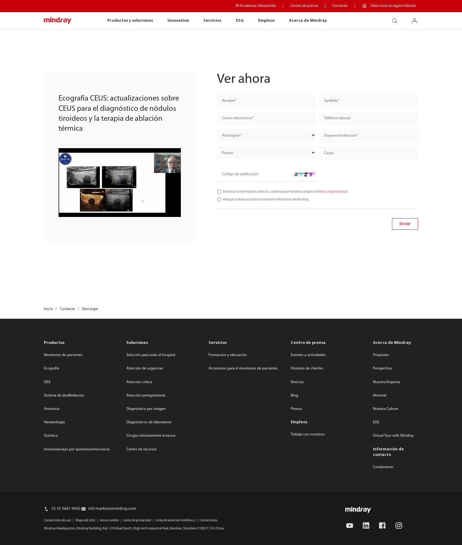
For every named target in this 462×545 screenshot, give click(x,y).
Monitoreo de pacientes (63, 355)
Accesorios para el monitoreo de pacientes (243, 368)
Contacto (339, 6)
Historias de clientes (307, 368)
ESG (240, 21)
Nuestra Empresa (386, 382)
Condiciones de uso (57, 520)
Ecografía (51, 368)
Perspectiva (382, 368)
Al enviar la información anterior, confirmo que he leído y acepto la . (285, 192)
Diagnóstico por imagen (146, 409)
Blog (294, 395)
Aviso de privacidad (137, 520)
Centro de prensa (304, 6)
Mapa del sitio (85, 520)
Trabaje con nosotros (308, 434)
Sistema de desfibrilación (64, 395)
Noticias (297, 382)
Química (51, 436)
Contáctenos (383, 467)
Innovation (178, 21)
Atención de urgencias (144, 368)
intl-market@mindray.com (112, 509)
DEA (47, 382)
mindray (58, 20)
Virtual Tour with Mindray (393, 436)
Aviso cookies (109, 520)
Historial (379, 395)
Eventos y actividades (308, 355)
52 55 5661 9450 (65, 509)
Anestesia (51, 409)
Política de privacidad (332, 192)
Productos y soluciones (130, 21)
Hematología (54, 422)
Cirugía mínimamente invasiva (150, 436)
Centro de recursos (141, 449)
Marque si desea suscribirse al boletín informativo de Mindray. (266, 199)
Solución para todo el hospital (150, 355)
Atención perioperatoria (145, 395)
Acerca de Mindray (308, 21)
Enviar (404, 224)
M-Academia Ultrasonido (256, 6)
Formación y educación (228, 355)
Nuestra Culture (385, 409)
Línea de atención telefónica (175, 520)
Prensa (296, 409)
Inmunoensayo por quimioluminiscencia (77, 449)
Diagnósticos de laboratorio (149, 422)
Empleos (266, 21)
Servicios (212, 21)
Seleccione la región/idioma (393, 6)
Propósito (381, 355)
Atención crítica (139, 382)
